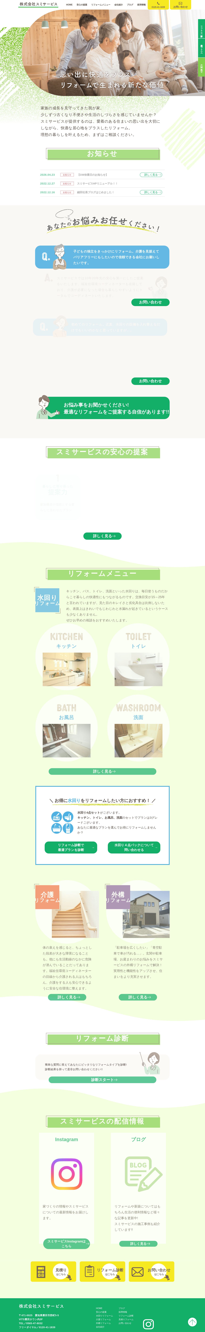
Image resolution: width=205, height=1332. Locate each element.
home (69, 5)
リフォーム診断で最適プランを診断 (71, 847)
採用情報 (141, 5)
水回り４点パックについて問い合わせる (134, 847)
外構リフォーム (103, 1323)
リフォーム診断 (126, 1316)
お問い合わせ (150, 302)
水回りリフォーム (104, 1316)
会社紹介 (118, 5)
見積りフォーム (126, 1319)
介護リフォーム (103, 1319)
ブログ (130, 5)
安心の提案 (82, 5)
